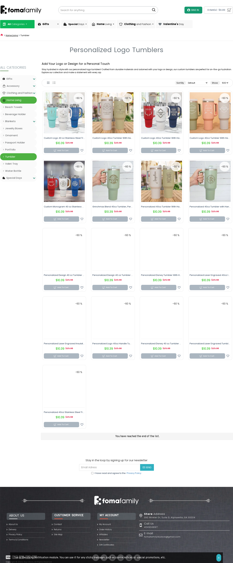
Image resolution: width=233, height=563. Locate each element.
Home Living (12, 35)
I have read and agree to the (116, 473)
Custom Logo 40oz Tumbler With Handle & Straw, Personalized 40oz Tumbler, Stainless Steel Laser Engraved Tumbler (112, 138)
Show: (215, 82)
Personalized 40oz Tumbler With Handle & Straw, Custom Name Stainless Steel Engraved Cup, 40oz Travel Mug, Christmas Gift (161, 206)
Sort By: (180, 82)
